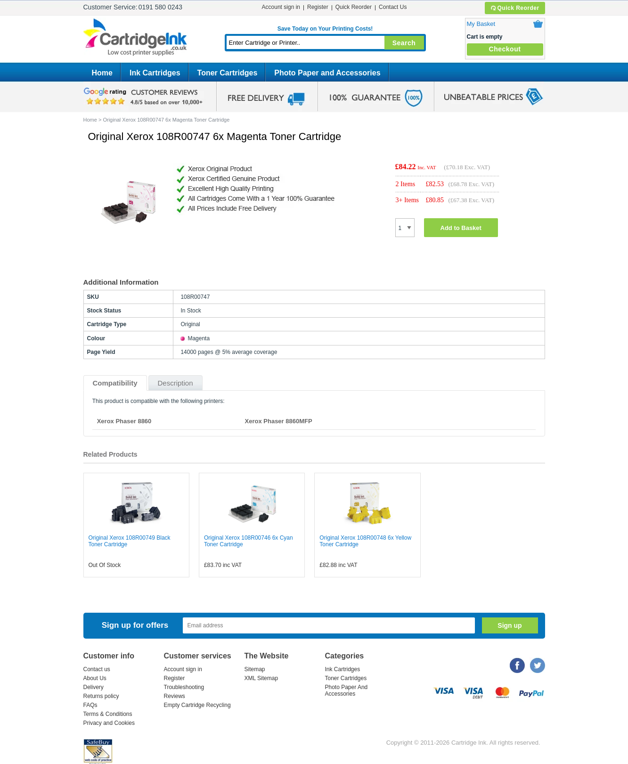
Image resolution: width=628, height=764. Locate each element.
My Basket (481, 23)
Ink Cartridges (155, 73)
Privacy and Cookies (109, 723)
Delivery (93, 687)
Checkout (505, 49)
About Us (94, 678)
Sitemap (255, 669)
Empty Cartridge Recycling (197, 705)
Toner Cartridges (227, 73)
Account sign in (281, 7)
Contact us (96, 669)
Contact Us (393, 7)
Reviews (174, 696)
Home (102, 73)
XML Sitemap (261, 678)
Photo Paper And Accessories (346, 690)
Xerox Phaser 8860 (124, 421)
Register (317, 7)
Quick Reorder (514, 8)
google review (144, 97)
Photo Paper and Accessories (327, 73)
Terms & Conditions (107, 714)
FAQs (90, 705)
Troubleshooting (184, 687)
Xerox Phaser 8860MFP (278, 421)
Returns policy (101, 696)
